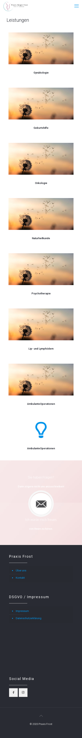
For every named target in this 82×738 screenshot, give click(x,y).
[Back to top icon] (41, 716)
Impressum (22, 610)
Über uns (21, 570)
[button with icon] (13, 692)
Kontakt (20, 577)
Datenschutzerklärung (28, 618)
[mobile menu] (76, 6)
